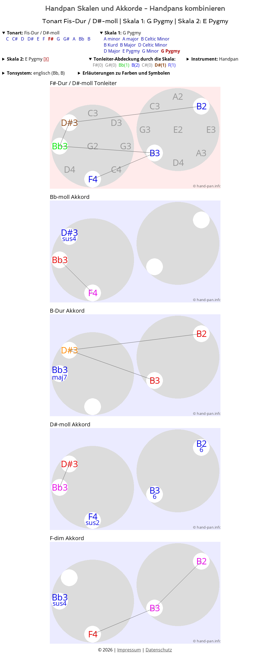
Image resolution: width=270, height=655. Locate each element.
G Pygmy (123, 33)
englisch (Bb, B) (36, 73)
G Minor (150, 51)
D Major (112, 51)
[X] (46, 59)
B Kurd (111, 45)
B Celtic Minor (155, 39)
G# (67, 39)
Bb (82, 39)
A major (130, 39)
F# (51, 39)
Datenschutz (159, 650)
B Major (128, 45)
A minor (112, 39)
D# (31, 39)
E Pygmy (131, 51)
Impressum (129, 650)
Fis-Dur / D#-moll (33, 33)
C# (15, 39)
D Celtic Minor (152, 45)
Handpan (214, 59)
